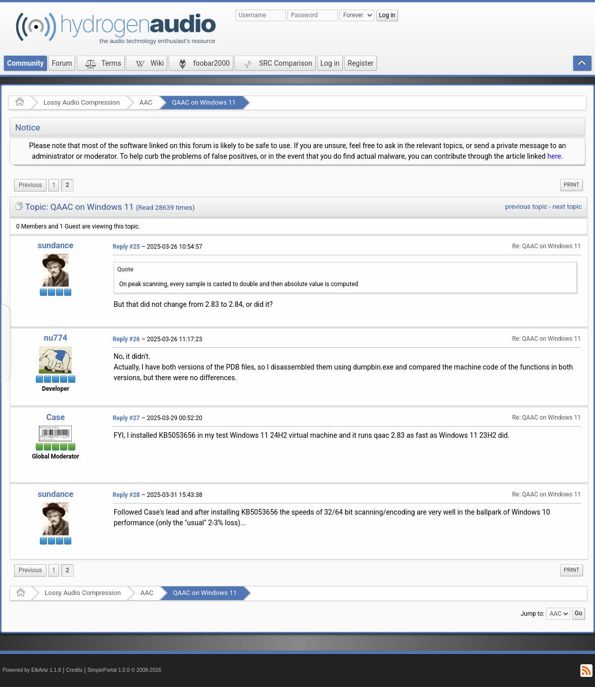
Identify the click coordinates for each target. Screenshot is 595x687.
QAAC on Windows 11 (203, 102)
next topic (567, 206)
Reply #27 (126, 418)
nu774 (55, 338)
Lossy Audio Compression (81, 102)
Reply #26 (126, 339)
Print (571, 184)
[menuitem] (30, 185)
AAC (145, 102)
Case (55, 417)
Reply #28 (126, 494)
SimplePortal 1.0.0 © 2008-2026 (124, 670)
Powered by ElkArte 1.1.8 (32, 670)
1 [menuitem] (54, 185)
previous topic (526, 206)
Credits (74, 670)
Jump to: (532, 613)
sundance (56, 245)
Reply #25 (126, 246)
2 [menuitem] (67, 185)
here (554, 156)
